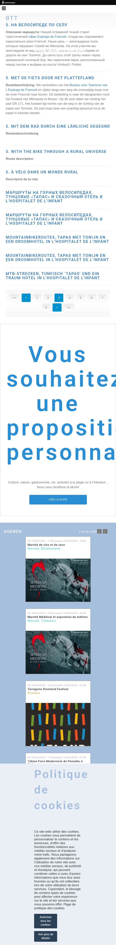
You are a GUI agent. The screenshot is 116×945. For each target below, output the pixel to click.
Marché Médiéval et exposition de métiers (58, 617)
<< (14, 297)
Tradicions (48, 621)
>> (69, 307)
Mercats (33, 548)
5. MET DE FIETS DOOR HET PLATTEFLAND (50, 78)
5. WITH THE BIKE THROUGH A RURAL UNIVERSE (56, 151)
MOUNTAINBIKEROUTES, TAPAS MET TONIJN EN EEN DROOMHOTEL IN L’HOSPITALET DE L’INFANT (57, 239)
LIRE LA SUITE (58, 499)
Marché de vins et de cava (46, 545)
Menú (6, 5)
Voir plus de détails (45, 936)
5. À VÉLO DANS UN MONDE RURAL (42, 172)
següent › (105, 531)
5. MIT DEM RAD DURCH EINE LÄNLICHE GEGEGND (58, 126)
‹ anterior (99, 531)
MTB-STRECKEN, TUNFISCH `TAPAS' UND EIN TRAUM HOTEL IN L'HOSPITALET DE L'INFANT (53, 275)
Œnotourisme (50, 548)
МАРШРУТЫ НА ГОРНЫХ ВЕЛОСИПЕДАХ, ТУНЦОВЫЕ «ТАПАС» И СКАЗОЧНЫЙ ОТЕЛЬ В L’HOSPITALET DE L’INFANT (54, 196)
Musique (34, 693)
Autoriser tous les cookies (46, 921)
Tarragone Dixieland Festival (48, 689)
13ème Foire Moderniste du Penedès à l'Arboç (55, 763)
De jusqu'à (57, 540)
